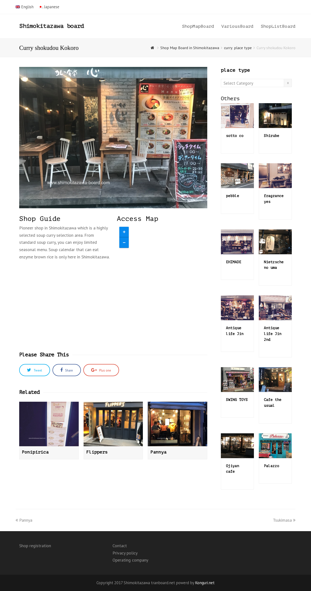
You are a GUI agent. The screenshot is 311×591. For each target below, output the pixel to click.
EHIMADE (233, 262)
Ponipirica (35, 452)
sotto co (234, 136)
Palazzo (271, 466)
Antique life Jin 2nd (272, 334)
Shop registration (35, 545)
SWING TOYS (237, 400)
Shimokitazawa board (51, 26)
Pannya (158, 452)
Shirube (271, 136)
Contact (119, 545)
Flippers (97, 452)
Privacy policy (125, 553)
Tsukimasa (284, 520)
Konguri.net (205, 582)
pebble (232, 196)
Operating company (130, 560)
